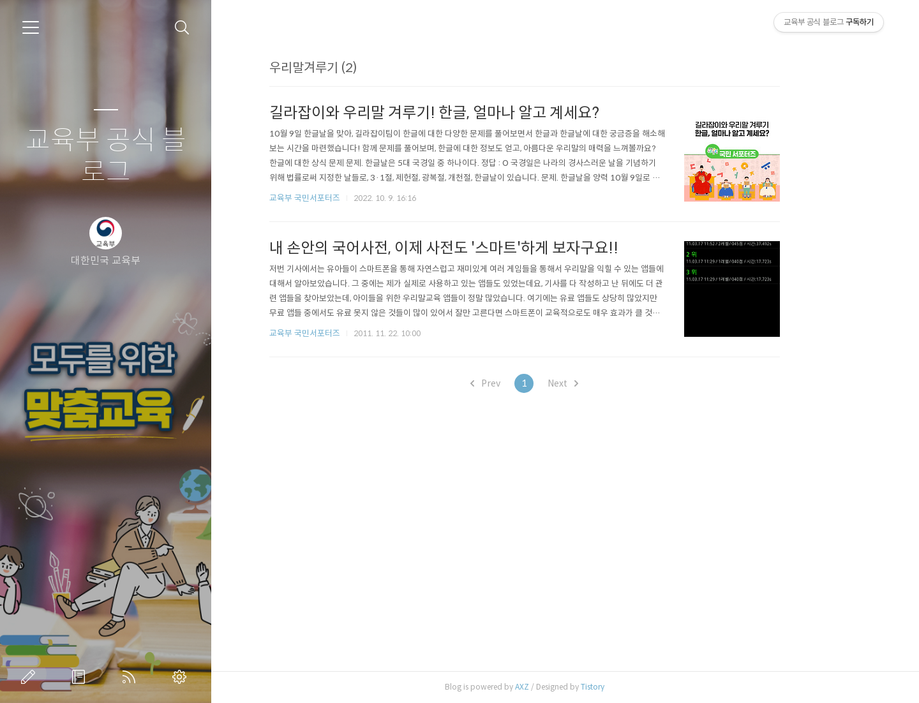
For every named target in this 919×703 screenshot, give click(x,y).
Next (603, 383)
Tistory (633, 687)
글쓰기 (30, 677)
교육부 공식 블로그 (106, 156)
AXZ (563, 687)
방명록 (81, 677)
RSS (131, 677)
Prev (526, 383)
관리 (182, 677)
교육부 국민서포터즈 (345, 198)
